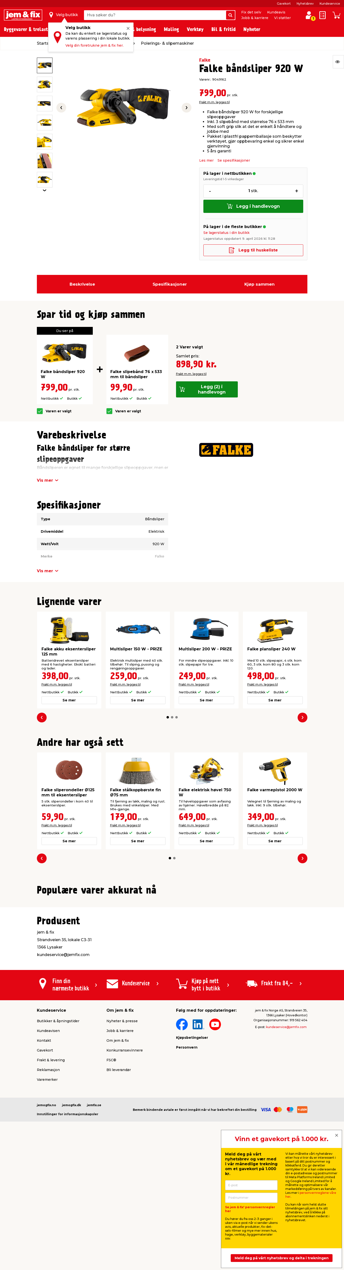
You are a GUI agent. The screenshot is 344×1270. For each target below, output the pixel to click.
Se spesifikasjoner (234, 160)
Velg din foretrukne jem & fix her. (94, 45)
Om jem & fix (117, 1157)
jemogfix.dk (71, 1221)
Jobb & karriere (254, 18)
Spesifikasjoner (170, 284)
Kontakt (44, 1157)
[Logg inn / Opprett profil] (309, 15)
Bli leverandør (118, 1186)
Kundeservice (330, 3)
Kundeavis (276, 12)
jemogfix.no (46, 1221)
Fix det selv (251, 12)
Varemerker (47, 1196)
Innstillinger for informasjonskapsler (67, 1230)
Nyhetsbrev (305, 3)
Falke (204, 60)
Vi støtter (282, 18)
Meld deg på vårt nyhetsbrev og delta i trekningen (282, 1258)
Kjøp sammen (259, 284)
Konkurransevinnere (124, 1166)
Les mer (206, 160)
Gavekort (284, 3)
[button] (168, 717)
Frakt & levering (51, 1176)
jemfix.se (94, 1221)
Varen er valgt (59, 411)
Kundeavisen (48, 1147)
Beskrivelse (82, 284)
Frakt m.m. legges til (214, 102)
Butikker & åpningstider (58, 1137)
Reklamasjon (48, 1186)
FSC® (111, 1176)
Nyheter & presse (122, 1137)
